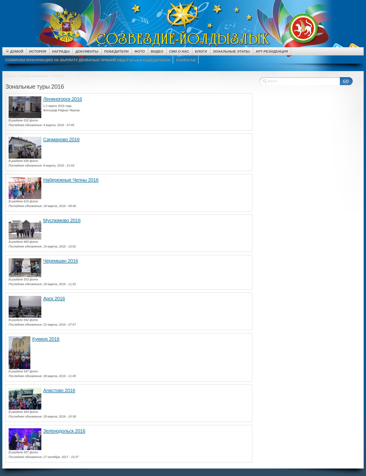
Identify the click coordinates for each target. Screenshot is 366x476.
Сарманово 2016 (61, 139)
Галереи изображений (34, 76)
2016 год (58, 76)
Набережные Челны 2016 (71, 179)
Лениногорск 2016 (62, 99)
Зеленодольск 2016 (64, 430)
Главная (11, 76)
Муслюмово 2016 (62, 220)
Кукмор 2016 (46, 339)
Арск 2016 (54, 298)
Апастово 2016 (59, 390)
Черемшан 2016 (60, 260)
